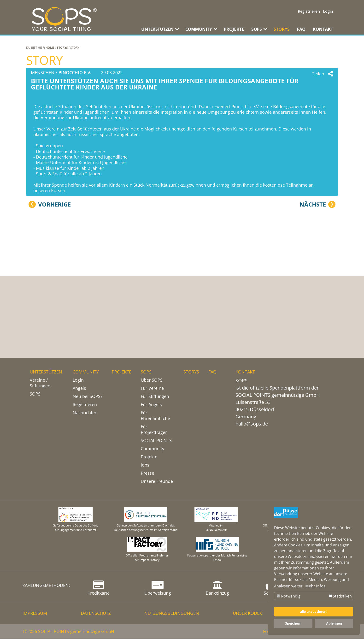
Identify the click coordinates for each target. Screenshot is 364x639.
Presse (147, 473)
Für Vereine (152, 388)
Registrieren (309, 11)
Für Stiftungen (155, 396)
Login (328, 11)
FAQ (301, 29)
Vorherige (54, 319)
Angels (79, 388)
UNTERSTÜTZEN (46, 372)
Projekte (149, 457)
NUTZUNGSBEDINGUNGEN (171, 613)
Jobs (145, 465)
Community (152, 449)
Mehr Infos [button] (315, 586)
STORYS (282, 29)
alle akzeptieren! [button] (313, 611)
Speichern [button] (293, 623)
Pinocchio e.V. (75, 72)
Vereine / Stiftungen (40, 383)
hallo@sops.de (251, 424)
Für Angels (151, 405)
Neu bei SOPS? (87, 396)
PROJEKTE (234, 29)
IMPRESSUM (35, 613)
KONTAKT (323, 29)
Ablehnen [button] (334, 623)
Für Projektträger (154, 429)
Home (50, 48)
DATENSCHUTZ (96, 613)
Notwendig (288, 596)
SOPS (35, 394)
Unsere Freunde (157, 481)
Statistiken (340, 596)
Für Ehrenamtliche (155, 415)
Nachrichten (85, 413)
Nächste (312, 319)
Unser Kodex (247, 613)
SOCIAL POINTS (156, 441)
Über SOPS (152, 380)
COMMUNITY (86, 372)
